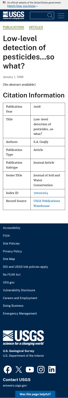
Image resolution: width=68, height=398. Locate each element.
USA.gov (9, 282)
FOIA (6, 235)
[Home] (13, 18)
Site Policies (11, 243)
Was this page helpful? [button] (35, 394)
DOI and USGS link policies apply (25, 267)
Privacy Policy (12, 251)
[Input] (42, 15)
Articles (36, 27)
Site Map (9, 259)
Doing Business (13, 305)
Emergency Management (20, 313)
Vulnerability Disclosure (19, 290)
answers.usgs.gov (15, 385)
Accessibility (11, 228)
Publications (13, 27)
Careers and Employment (20, 298)
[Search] (50, 15)
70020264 (41, 193)
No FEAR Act (11, 274)
